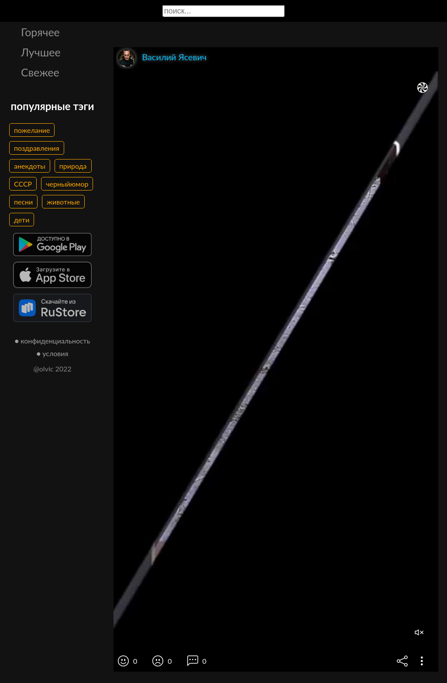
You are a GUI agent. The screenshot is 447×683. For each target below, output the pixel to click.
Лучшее (41, 52)
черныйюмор (67, 184)
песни (23, 202)
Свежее (40, 72)
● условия (53, 353)
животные (63, 202)
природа (73, 166)
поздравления (36, 148)
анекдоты (29, 166)
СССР (23, 184)
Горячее (40, 31)
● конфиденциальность (52, 340)
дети (21, 219)
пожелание (32, 130)
